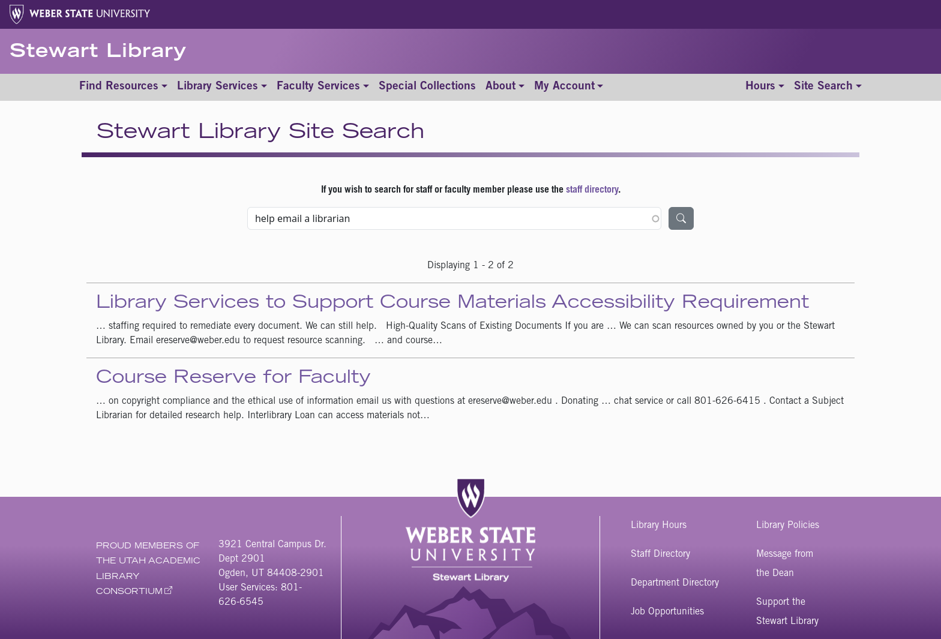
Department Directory (675, 583)
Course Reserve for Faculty (233, 379)
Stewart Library (98, 52)
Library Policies (787, 525)
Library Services (217, 86)
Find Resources (118, 86)
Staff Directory (660, 554)
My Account (564, 86)
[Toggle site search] (828, 87)
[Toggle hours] (765, 87)
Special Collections (427, 86)
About (501, 86)
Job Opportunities (667, 612)
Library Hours (659, 525)
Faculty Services (318, 86)
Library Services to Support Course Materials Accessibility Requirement (452, 304)
